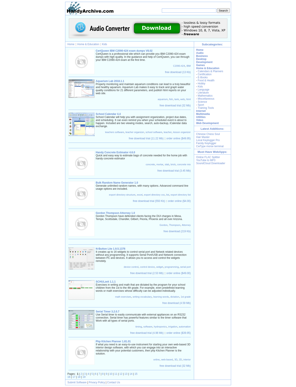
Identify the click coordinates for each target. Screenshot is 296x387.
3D (175, 359)
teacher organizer (134, 132)
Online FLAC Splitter (208, 157)
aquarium (163, 99)
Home (71, 44)
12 (120, 373)
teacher (168, 132)
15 (136, 373)
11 (115, 373)
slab (167, 164)
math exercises (123, 296)
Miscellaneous (206, 98)
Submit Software (77, 382)
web (182, 99)
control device (147, 267)
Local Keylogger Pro (208, 140)
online (156, 359)
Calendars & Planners (210, 71)
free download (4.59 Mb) (176, 303)
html (188, 99)
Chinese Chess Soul (208, 134)
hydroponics (160, 326)
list (167, 194)
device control (131, 267)
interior (187, 359)
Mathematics (205, 95)
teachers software (114, 132)
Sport (201, 104)
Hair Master (203, 137)
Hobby (201, 83)
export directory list (181, 194)
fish (171, 99)
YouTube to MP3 (206, 160)
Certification (204, 74)
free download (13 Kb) (178, 72)
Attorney (186, 225)
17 (74, 376)
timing (138, 326)
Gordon (164, 225)
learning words (161, 296)
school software (153, 132)
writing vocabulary (142, 296)
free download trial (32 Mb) (175, 105)
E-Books (203, 77)
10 (110, 373)
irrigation (172, 326)
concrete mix (184, 164)
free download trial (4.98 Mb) (147, 332)
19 (84, 376)
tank (176, 99)
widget (159, 267)
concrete (150, 164)
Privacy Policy (97, 382)
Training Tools (206, 107)
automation (185, 326)
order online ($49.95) (178, 138)
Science (202, 101)
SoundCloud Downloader (210, 163)
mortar (159, 164)
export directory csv (154, 194)
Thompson (174, 225)
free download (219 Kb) (177, 231)
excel (140, 194)
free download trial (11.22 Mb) (146, 138)
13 (125, 373)
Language (203, 89)
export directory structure (122, 194)
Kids (104, 44)
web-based (167, 359)
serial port (185, 267)
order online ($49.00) (178, 273)
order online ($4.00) (179, 201)
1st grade (186, 296)
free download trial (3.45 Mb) (174, 170)
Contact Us (113, 382)
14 (131, 373)
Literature (203, 92)
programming (172, 267)
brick (173, 164)
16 (69, 376)
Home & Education (88, 44)
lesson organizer (182, 132)
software (147, 326)
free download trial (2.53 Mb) (147, 273)
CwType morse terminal (210, 146)
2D (180, 359)
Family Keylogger (206, 143)
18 (79, 376)
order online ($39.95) (178, 332)
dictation (174, 296)
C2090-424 (179, 66)
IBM (188, 66)
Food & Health (206, 80)
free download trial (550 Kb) (149, 201)
